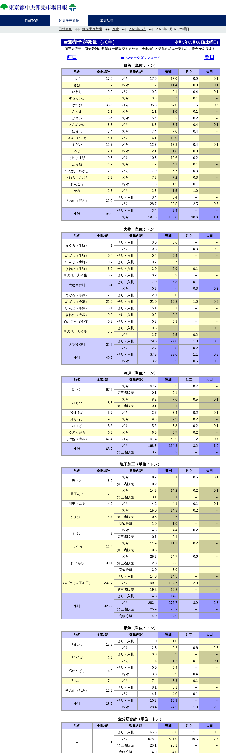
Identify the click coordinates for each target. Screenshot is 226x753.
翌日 (209, 57)
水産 (115, 29)
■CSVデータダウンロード (140, 58)
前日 (72, 57)
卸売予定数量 (92, 29)
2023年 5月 (137, 29)
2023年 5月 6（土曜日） (174, 29)
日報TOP (65, 29)
